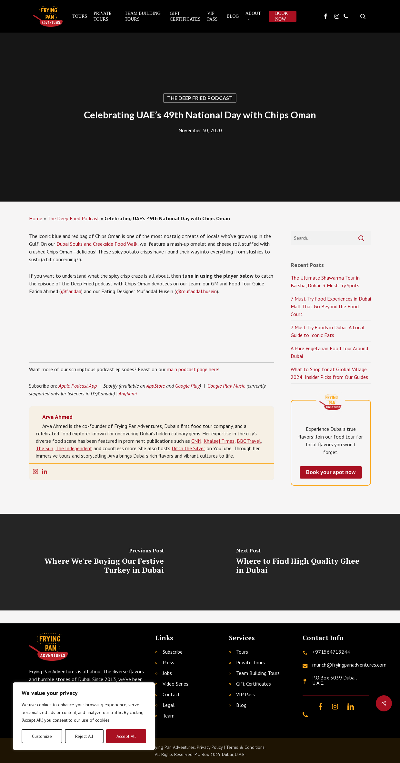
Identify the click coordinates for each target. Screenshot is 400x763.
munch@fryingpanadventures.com (349, 664)
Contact (171, 694)
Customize (42, 736)
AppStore (155, 385)
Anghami (127, 393)
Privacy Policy (210, 747)
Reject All (84, 736)
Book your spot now (331, 472)
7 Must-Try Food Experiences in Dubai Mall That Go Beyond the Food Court (331, 306)
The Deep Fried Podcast (200, 98)
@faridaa (71, 291)
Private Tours (250, 662)
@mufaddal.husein (196, 291)
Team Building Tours (258, 673)
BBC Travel (249, 441)
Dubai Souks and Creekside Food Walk (96, 244)
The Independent (73, 448)
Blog (241, 705)
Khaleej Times (219, 441)
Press (168, 662)
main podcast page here (192, 369)
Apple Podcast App (77, 385)
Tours (242, 652)
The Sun (44, 448)
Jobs (167, 673)
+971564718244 (331, 651)
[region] (84, 716)
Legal (169, 705)
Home (35, 218)
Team (169, 715)
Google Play (187, 385)
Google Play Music (226, 385)
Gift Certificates (253, 683)
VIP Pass (245, 694)
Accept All (126, 736)
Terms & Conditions (245, 747)
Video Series (175, 683)
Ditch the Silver (188, 448)
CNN (196, 441)
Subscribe (173, 652)
